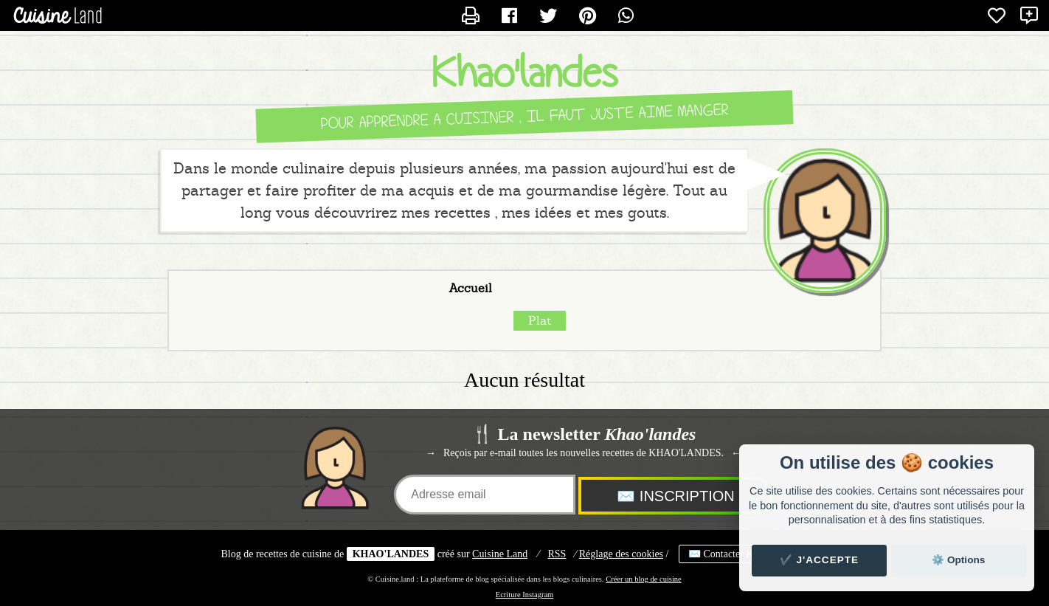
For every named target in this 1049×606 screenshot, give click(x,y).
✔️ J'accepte (819, 559)
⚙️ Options (958, 559)
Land (499, 553)
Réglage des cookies (621, 553)
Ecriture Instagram (524, 594)
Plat (539, 320)
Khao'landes (524, 73)
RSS (557, 553)
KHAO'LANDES (391, 553)
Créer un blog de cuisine (644, 579)
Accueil (470, 288)
